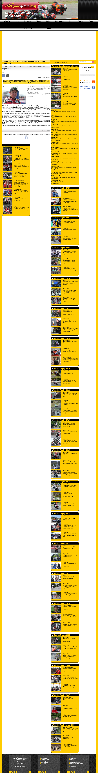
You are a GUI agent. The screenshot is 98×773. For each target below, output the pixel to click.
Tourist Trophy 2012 (61, 543)
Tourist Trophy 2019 (61, 369)
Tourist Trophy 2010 (61, 603)
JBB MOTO (73, 766)
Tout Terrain (73, 758)
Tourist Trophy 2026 (61, 188)
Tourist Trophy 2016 (61, 420)
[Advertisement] (49, 44)
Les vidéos (73, 761)
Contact (22, 766)
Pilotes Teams (45, 759)
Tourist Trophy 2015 (61, 450)
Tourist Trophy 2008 (61, 665)
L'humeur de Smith (75, 757)
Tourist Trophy (9, 61)
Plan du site (20, 763)
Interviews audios (75, 762)
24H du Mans (44, 762)
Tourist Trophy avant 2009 (63, 725)
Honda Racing (13, 107)
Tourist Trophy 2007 (61, 695)
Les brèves (44, 757)
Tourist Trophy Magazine (27, 61)
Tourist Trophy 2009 (61, 635)
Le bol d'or (44, 763)
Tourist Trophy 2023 (61, 278)
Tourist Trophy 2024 (61, 248)
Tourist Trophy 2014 (61, 482)
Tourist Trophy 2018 (61, 390)
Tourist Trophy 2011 (61, 573)
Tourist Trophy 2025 (61, 218)
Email (87, 70)
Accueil (17, 766)
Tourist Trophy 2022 (61, 308)
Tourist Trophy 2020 (61, 338)
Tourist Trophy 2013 (61, 514)
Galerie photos (45, 761)
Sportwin (72, 759)
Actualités (44, 758)
